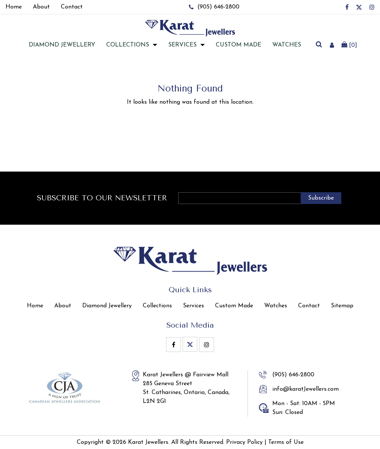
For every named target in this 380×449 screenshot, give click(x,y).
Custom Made (238, 45)
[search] (319, 45)
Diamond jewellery (62, 45)
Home (35, 306)
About (62, 306)
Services (182, 45)
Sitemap (342, 306)
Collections (127, 45)
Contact (309, 306)
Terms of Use (286, 442)
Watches (286, 45)
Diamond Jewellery (107, 306)
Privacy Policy (244, 442)
